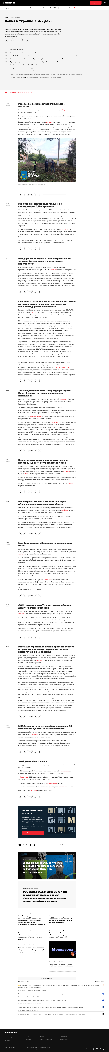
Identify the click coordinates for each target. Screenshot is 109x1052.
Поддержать (95, 3)
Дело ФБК (53, 8)
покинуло (70, 483)
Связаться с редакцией (68, 845)
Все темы (79, 8)
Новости (21, 3)
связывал (54, 422)
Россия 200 (63, 1036)
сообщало (45, 216)
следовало (64, 229)
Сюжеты (28, 3)
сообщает (63, 110)
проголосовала (35, 416)
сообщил (21, 554)
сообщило (35, 765)
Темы (27, 1033)
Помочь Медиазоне (32, 833)
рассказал (53, 270)
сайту (27, 473)
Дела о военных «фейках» (65, 8)
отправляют (64, 771)
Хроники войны (23, 8)
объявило (47, 579)
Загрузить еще (47, 978)
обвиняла (37, 365)
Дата (49, 3)
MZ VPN (62, 1033)
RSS (41, 1033)
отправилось (52, 783)
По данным (24, 777)
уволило (33, 790)
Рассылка (42, 1036)
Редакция (28, 1039)
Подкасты (56, 3)
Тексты (44, 3)
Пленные (45, 8)
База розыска (64, 1039)
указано (55, 210)
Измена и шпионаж (35, 8)
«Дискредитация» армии (10, 8)
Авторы (28, 1036)
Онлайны (36, 3)
